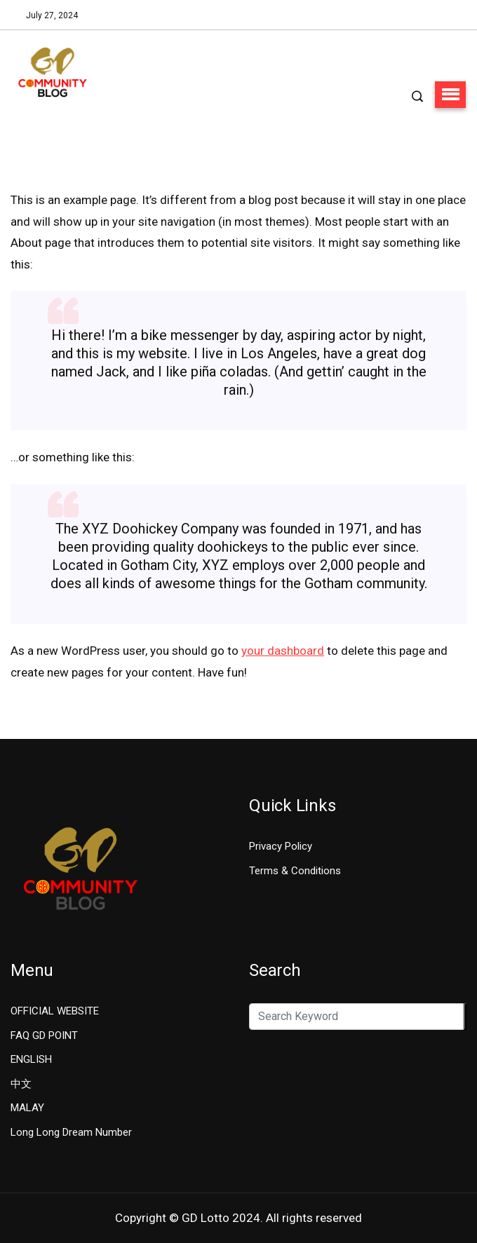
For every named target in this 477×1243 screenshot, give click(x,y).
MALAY (27, 1107)
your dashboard (282, 651)
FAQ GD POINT (44, 1035)
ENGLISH (31, 1059)
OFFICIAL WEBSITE (55, 1011)
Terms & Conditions (295, 870)
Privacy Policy (280, 846)
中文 (21, 1084)
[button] (450, 94)
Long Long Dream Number (71, 1132)
